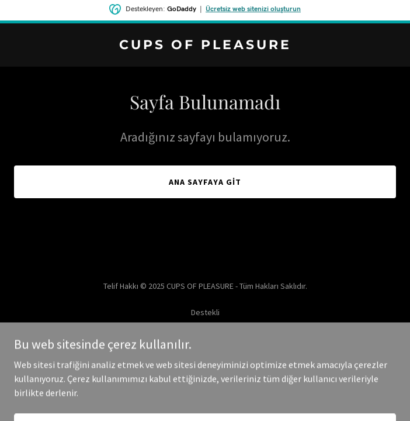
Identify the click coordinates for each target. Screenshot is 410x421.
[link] (205, 45)
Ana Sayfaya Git (205, 182)
